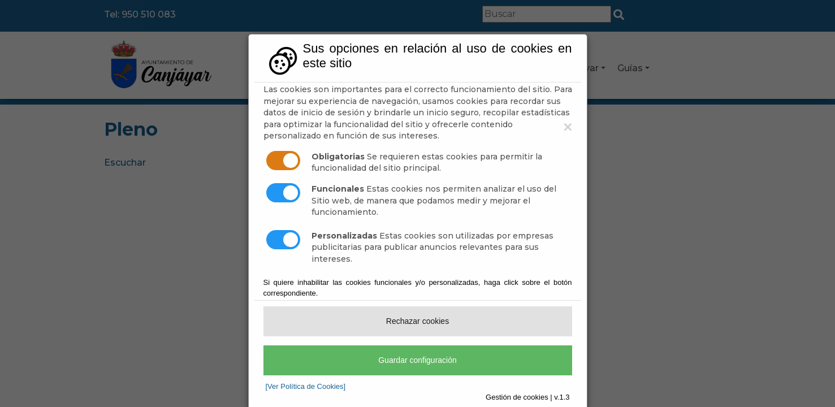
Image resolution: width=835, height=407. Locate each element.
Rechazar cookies (417, 321)
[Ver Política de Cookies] (306, 386)
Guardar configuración (417, 360)
